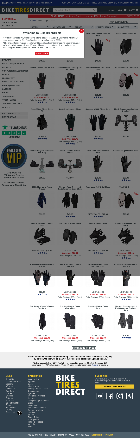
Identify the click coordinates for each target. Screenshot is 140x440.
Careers (9, 384)
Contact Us (10, 389)
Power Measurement (37, 408)
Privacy (9, 410)
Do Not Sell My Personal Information (12, 405)
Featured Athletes (13, 381)
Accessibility (14, 412)
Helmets (31, 398)
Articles (9, 393)
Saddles (31, 412)
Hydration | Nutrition (36, 396)
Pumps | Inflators (35, 410)
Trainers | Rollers (35, 422)
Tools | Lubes (34, 419)
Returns (9, 398)
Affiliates (9, 386)
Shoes (31, 415)
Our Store (10, 391)
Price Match (11, 400)
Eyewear (32, 393)
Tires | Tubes (33, 417)
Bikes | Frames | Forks (38, 389)
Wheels (31, 424)
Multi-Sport (33, 405)
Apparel (31, 381)
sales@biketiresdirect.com (102, 435)
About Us (10, 379)
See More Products (84, 348)
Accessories (33, 379)
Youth (30, 426)
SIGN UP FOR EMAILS (115, 386)
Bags (30, 384)
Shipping (95, 365)
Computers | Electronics (38, 400)
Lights (30, 403)
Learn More (42, 53)
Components (33, 391)
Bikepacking (33, 386)
